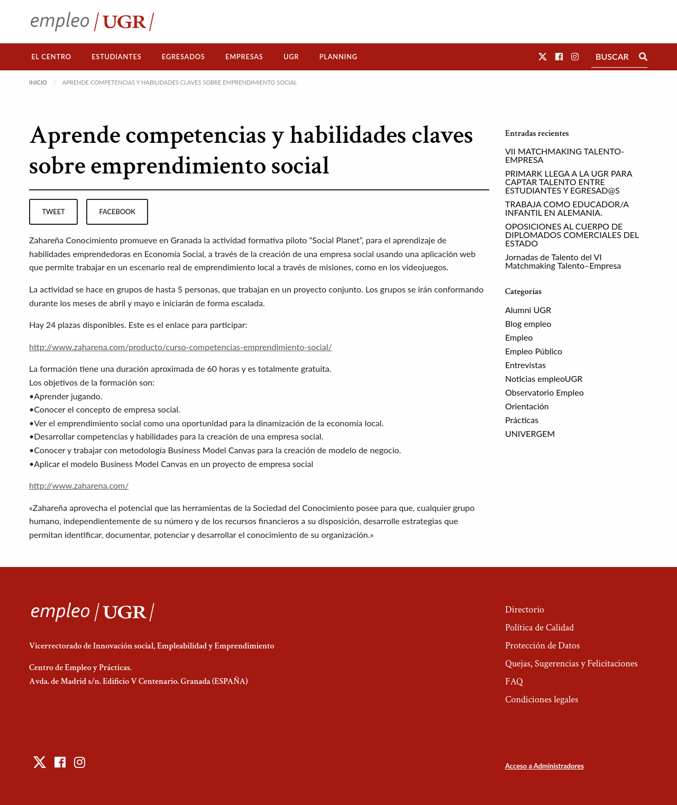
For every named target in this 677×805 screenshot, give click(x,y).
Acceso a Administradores (544, 766)
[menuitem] (51, 56)
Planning (338, 56)
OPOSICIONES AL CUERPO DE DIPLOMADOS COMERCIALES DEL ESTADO (572, 234)
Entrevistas (525, 365)
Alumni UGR (528, 310)
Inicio (38, 82)
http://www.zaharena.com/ (79, 485)
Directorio (524, 609)
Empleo (519, 337)
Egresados (183, 56)
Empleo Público (533, 351)
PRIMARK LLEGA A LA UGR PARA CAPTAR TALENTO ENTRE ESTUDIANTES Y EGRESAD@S (568, 181)
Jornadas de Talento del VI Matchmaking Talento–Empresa (563, 261)
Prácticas (521, 420)
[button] (542, 56)
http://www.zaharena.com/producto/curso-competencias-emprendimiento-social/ (180, 347)
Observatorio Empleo (544, 392)
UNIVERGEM (530, 433)
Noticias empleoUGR (543, 378)
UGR (291, 56)
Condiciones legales (541, 699)
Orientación (527, 406)
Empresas (244, 56)
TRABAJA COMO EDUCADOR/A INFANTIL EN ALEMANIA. (567, 208)
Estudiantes (116, 56)
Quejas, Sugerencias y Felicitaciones (571, 663)
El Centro (51, 56)
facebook (117, 211)
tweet (53, 211)
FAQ (514, 681)
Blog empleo (528, 323)
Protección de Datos (542, 645)
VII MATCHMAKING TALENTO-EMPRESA (564, 155)
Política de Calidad (539, 627)
